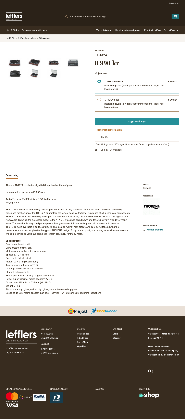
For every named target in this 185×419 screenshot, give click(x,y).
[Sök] (92, 16)
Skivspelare (44, 38)
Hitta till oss (82, 338)
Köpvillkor (81, 346)
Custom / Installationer (35, 30)
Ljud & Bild (12, 30)
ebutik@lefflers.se (49, 338)
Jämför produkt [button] (153, 230)
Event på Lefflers (152, 30)
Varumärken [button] (104, 30)
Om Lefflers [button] (170, 30)
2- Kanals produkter (27, 38)
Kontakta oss (174, 3)
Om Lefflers (82, 342)
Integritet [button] (117, 338)
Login (115, 334)
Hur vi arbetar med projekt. (128, 30)
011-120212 (47, 334)
